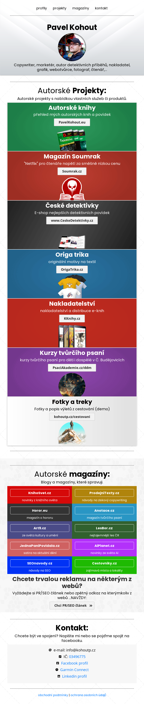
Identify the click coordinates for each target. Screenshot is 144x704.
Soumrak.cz (72, 171)
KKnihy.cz (72, 318)
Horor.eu (39, 510)
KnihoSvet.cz (39, 493)
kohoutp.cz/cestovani (72, 416)
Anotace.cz (104, 510)
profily (41, 8)
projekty (59, 8)
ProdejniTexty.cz (104, 493)
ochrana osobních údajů (88, 695)
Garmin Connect (74, 669)
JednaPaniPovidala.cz (39, 545)
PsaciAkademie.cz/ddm (72, 367)
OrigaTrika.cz (72, 269)
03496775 (77, 656)
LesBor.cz (104, 528)
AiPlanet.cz (104, 545)
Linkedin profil (74, 676)
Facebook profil (74, 663)
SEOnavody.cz (39, 563)
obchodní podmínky (53, 695)
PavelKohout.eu (72, 122)
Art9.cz (39, 528)
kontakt (101, 8)
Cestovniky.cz (104, 563)
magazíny (80, 8)
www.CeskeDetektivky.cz (72, 220)
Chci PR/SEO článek (72, 605)
